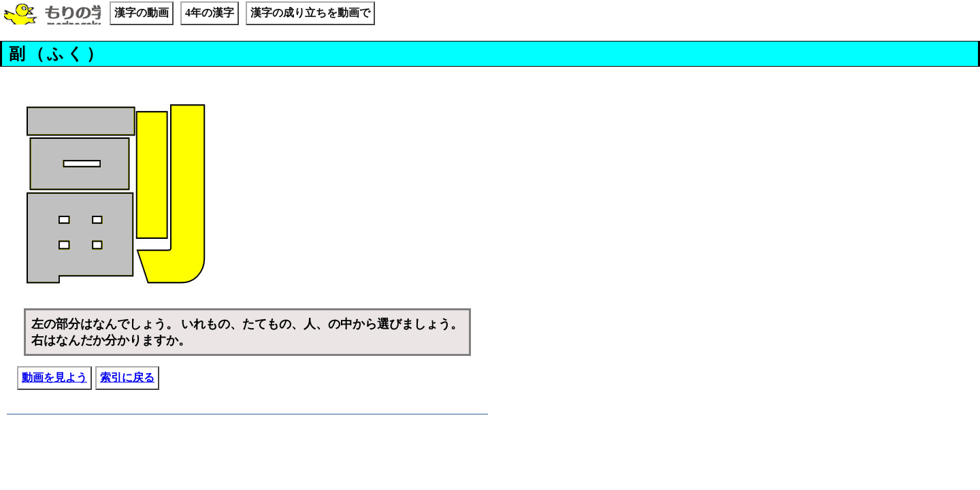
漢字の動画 (141, 12)
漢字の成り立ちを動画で (310, 12)
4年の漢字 (209, 12)
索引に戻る (127, 377)
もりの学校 (52, 15)
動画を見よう (54, 377)
